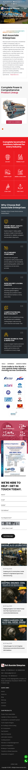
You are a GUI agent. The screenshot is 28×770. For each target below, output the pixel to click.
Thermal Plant (20, 158)
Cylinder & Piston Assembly (9, 717)
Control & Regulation (7, 745)
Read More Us (14, 75)
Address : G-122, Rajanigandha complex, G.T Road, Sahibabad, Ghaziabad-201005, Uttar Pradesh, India (13, 681)
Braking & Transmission (8, 748)
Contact (3, 705)
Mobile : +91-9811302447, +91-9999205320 (13, 670)
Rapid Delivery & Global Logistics (13, 284)
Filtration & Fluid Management (10, 743)
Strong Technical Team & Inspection (13, 340)
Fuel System (4, 731)
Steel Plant (7, 188)
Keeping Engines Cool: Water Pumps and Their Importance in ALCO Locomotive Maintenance (13, 611)
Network (3, 703)
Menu (24, 8)
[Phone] (26, 761)
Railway (7, 158)
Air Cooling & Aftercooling (8, 725)
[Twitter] (13, 4)
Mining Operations (20, 173)
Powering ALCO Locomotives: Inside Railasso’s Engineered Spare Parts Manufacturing (13, 573)
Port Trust (20, 188)
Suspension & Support (7, 754)
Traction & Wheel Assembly (9, 751)
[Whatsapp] (26, 756)
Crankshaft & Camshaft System (10, 720)
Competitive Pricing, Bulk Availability (12, 313)
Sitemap (3, 700)
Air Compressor (5, 728)
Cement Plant (7, 173)
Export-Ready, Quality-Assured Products (13, 227)
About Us (3, 694)
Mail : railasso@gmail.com (8, 673)
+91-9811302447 (7, 1)
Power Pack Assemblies (14, 122)
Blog (2, 697)
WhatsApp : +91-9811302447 (9, 676)
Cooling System (5, 740)
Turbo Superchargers (7, 723)
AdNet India (14, 764)
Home (3, 691)
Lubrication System (6, 737)
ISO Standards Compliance (10, 253)
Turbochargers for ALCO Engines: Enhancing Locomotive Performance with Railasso (13, 648)
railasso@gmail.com (19, 1)
